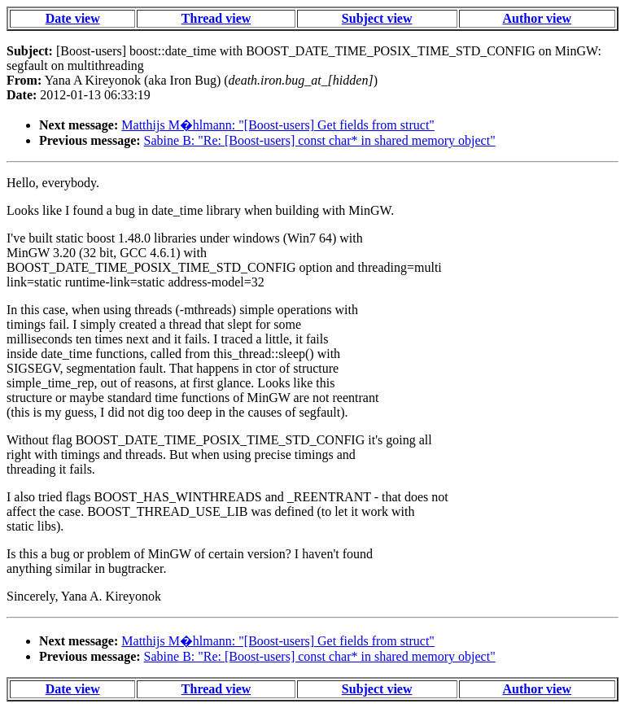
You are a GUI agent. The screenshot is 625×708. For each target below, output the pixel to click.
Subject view (377, 18)
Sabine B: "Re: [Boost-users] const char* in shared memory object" (320, 140)
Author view (537, 18)
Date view (73, 18)
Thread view (216, 18)
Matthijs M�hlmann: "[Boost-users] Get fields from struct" (278, 125)
